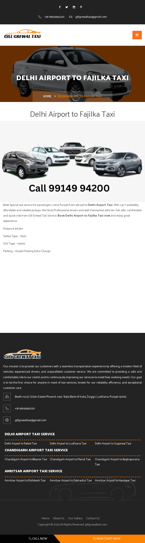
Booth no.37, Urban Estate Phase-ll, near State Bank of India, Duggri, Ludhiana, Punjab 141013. (70, 396)
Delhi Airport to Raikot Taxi (21, 443)
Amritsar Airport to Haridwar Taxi (115, 480)
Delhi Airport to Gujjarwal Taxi (113, 443)
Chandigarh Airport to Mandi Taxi (70, 459)
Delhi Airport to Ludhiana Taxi (68, 443)
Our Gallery (75, 518)
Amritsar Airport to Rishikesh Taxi (25, 480)
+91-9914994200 (54, 17)
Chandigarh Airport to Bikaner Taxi (26, 459)
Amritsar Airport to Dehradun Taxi (71, 480)
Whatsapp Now (107, 538)
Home (47, 96)
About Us (58, 518)
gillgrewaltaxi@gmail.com (91, 17)
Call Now (38, 538)
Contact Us (93, 518)
